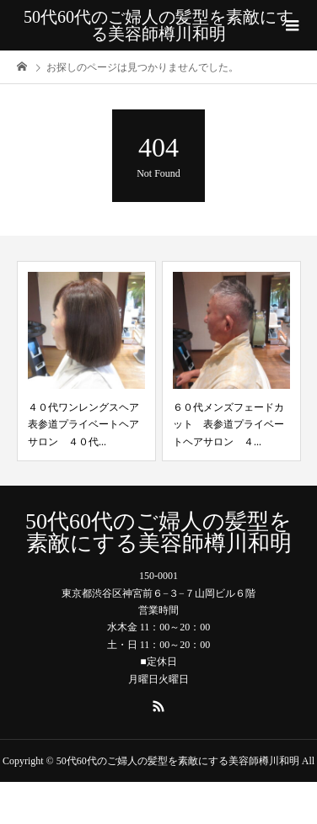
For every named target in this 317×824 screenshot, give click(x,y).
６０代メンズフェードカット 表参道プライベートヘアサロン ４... (228, 424)
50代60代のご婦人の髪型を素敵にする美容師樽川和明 (158, 25)
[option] (86, 361)
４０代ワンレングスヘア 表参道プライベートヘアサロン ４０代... (88, 424)
